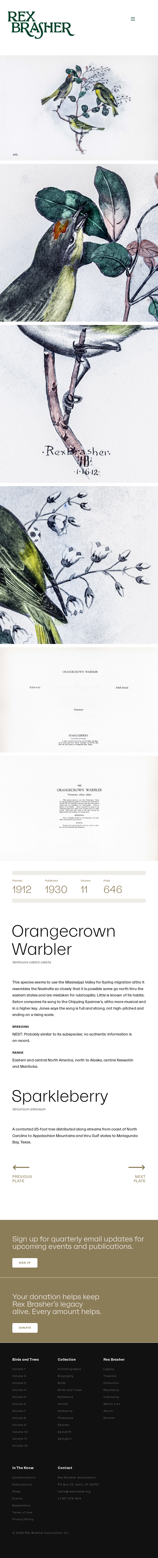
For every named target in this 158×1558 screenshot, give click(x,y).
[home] (45, 25)
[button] (133, 19)
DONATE (25, 1328)
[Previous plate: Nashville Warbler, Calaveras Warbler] (22, 1171)
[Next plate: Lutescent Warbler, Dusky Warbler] (137, 1171)
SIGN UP (25, 1263)
